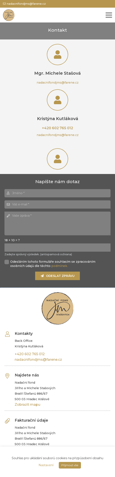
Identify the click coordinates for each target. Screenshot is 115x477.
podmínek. (59, 266)
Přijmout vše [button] (69, 465)
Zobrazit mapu (27, 405)
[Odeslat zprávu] (57, 276)
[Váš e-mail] (57, 204)
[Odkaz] (8, 15)
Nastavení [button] (46, 465)
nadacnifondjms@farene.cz (58, 82)
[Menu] (108, 15)
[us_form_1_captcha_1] (57, 247)
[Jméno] (57, 193)
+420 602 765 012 (57, 128)
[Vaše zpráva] (57, 223)
